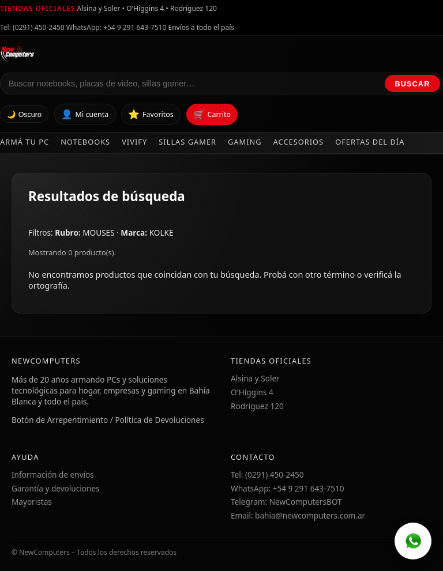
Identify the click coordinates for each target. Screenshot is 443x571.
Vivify (134, 142)
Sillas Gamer (187, 142)
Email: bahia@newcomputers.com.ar (298, 515)
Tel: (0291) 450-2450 (32, 27)
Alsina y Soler (255, 378)
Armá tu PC (24, 142)
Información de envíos (53, 474)
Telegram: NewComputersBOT (286, 501)
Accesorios (298, 142)
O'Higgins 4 (252, 392)
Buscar (412, 84)
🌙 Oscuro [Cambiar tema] (24, 115)
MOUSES (99, 232)
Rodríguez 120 (257, 405)
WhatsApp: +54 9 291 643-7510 (116, 27)
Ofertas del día (369, 142)
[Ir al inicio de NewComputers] (119, 53)
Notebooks (85, 142)
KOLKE (161, 232)
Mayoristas (32, 501)
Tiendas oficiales (37, 8)
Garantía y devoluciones (56, 488)
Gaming (245, 142)
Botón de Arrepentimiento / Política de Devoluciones (108, 419)
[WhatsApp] (413, 541)
